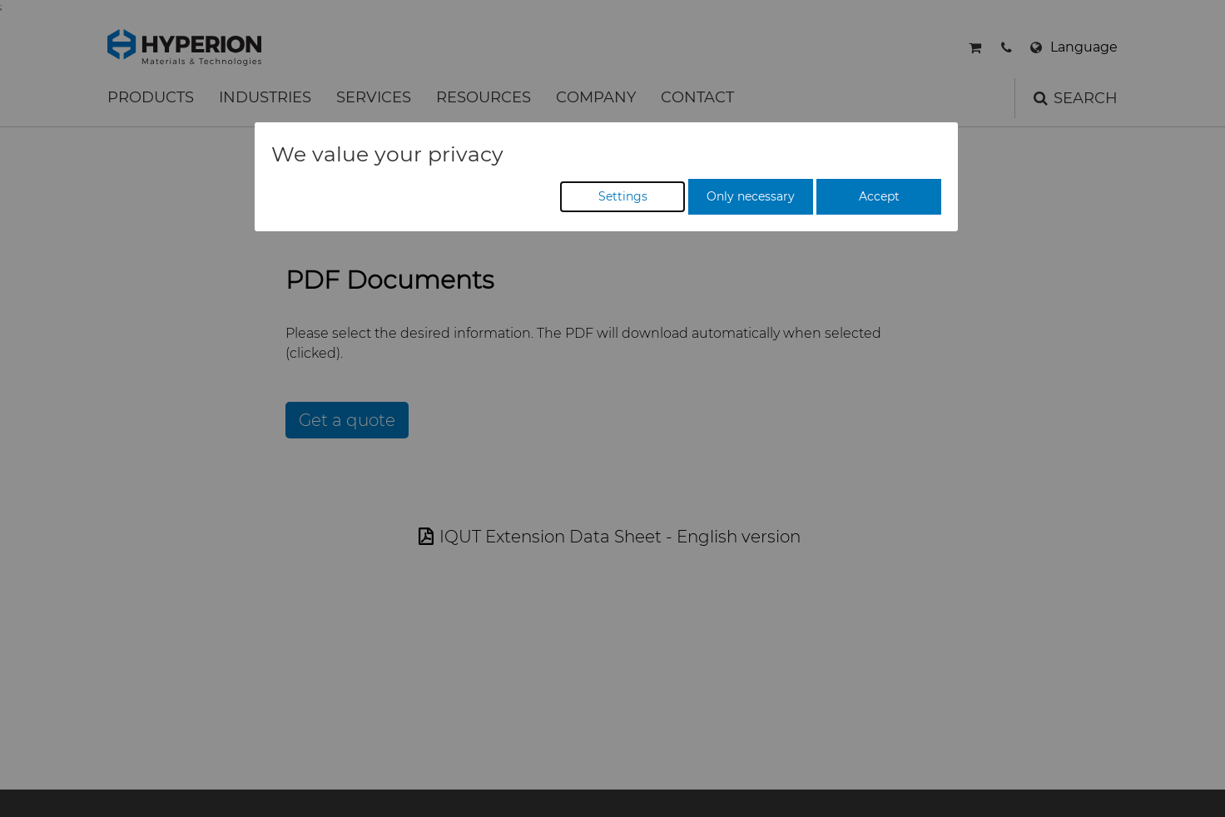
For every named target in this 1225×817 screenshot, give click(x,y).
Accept (879, 196)
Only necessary (751, 196)
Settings (622, 196)
